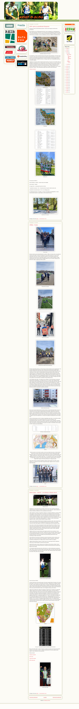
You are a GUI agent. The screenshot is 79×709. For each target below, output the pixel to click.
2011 (67, 85)
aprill (68, 64)
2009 (67, 88)
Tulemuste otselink (32, 658)
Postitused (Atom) (47, 700)
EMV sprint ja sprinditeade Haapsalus (39, 26)
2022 (67, 67)
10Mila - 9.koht (33, 225)
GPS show (31, 656)
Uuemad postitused (33, 697)
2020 (67, 71)
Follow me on (70, 24)
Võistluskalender (32, 20)
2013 (67, 82)
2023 (67, 66)
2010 (67, 87)
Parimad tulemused (18, 20)
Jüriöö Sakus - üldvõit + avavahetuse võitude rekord (43, 492)
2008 (67, 90)
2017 (67, 75)
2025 (67, 50)
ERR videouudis (32, 660)
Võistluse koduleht (32, 69)
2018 (67, 74)
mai (68, 53)
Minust (12, 20)
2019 (67, 72)
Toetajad (25, 20)
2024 (67, 51)
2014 (67, 80)
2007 (67, 92)
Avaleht (45, 697)
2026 (67, 48)
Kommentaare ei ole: (43, 218)
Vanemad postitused (57, 697)
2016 (67, 77)
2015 (67, 79)
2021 (67, 69)
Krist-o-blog (11, 4)
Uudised (6, 20)
